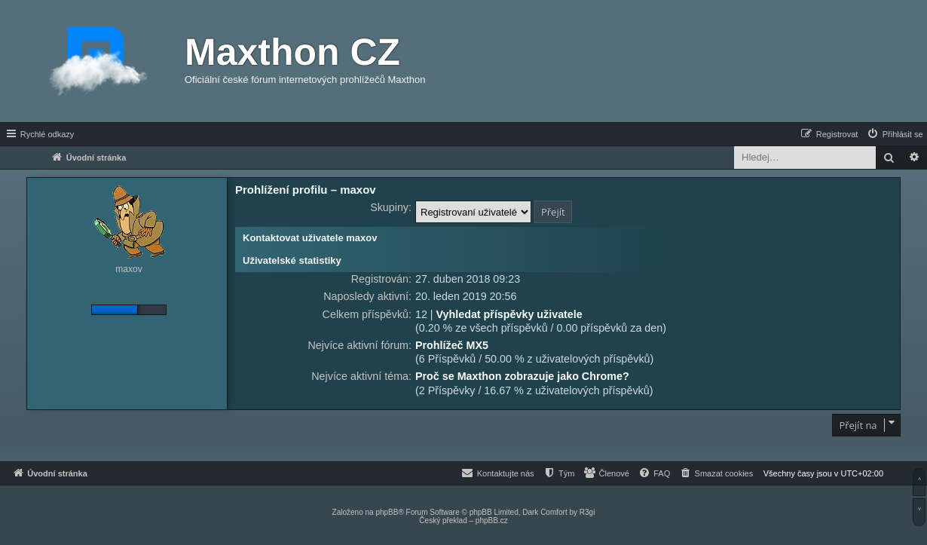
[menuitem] (894, 134)
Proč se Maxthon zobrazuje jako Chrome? (522, 376)
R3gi (587, 512)
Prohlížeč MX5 (451, 345)
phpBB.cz (492, 520)
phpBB (386, 512)
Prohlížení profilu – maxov (305, 189)
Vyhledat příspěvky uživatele (509, 314)
